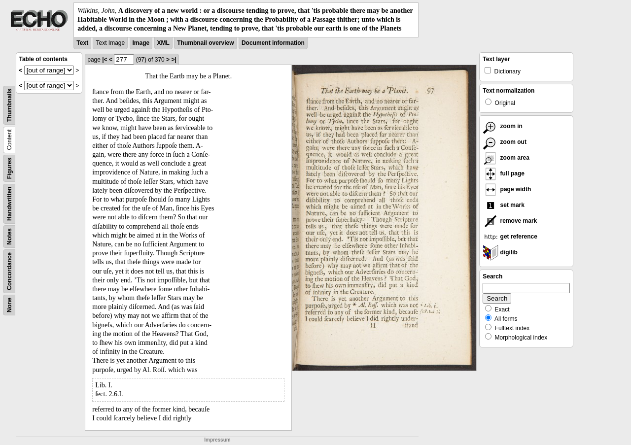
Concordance (9, 271)
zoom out (504, 141)
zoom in (503, 126)
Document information (273, 42)
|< (104, 59)
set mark (504, 205)
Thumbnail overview (205, 42)
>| (173, 59)
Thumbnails (9, 104)
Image (141, 42)
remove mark (510, 220)
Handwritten (9, 203)
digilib (500, 252)
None (9, 305)
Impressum (217, 440)
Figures (9, 167)
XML (163, 42)
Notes (9, 236)
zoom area (506, 157)
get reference (510, 236)
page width (507, 189)
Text (82, 42)
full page (504, 173)
